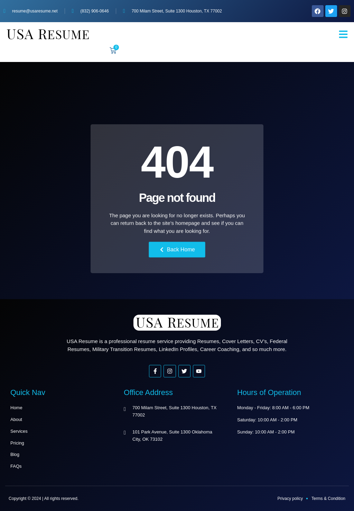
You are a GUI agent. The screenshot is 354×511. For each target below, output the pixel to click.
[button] (343, 34)
